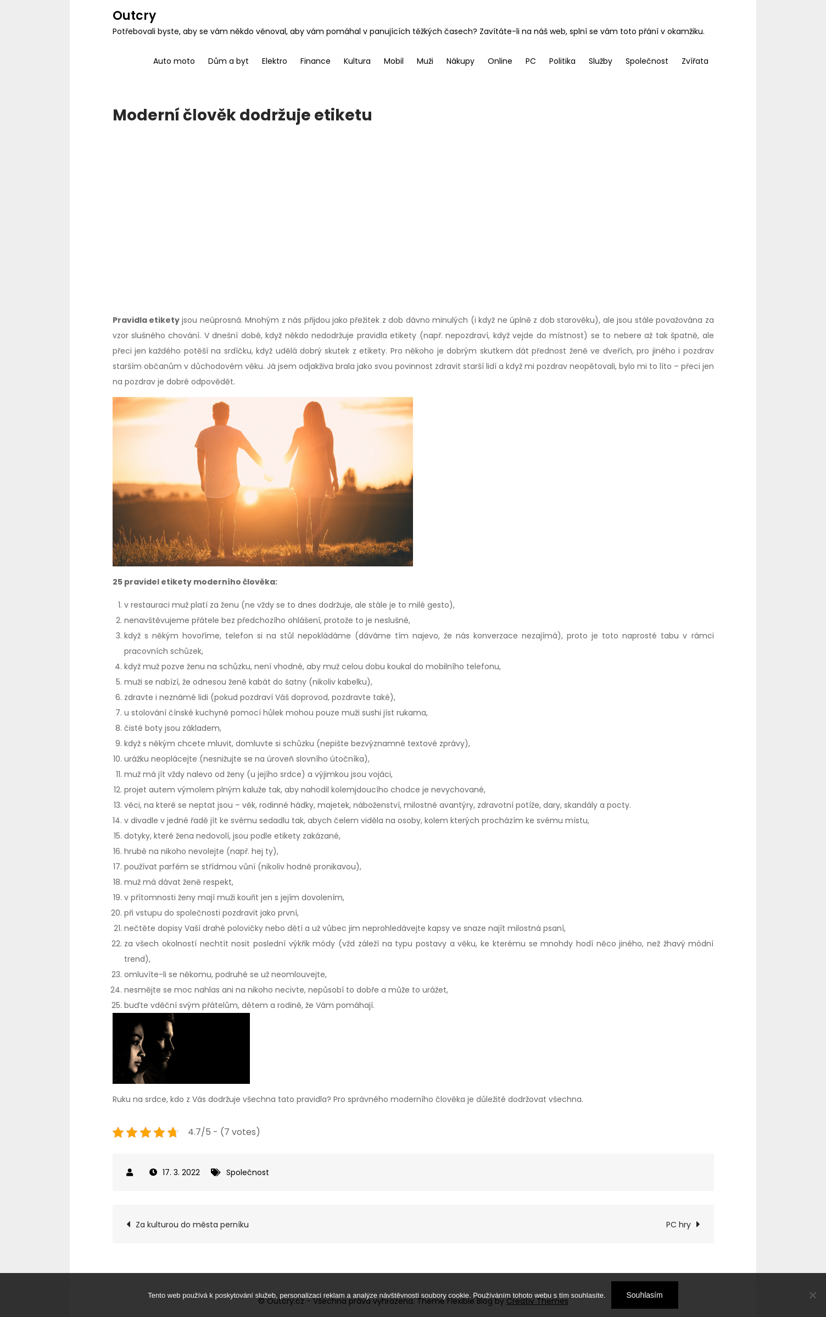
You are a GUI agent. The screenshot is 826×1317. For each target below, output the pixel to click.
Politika (562, 61)
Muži (425, 61)
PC (531, 61)
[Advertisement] (413, 219)
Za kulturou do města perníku (192, 1224)
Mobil (394, 61)
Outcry (134, 15)
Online (500, 61)
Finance (315, 61)
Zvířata (695, 61)
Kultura (357, 61)
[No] (812, 1295)
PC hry (678, 1224)
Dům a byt (228, 61)
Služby (600, 61)
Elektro (274, 61)
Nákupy (461, 61)
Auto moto (174, 61)
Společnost (647, 61)
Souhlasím (645, 1295)
